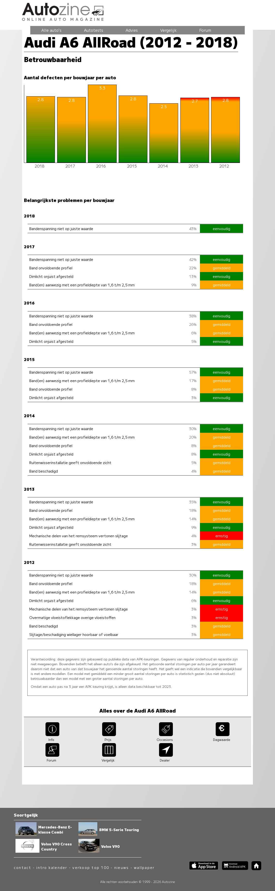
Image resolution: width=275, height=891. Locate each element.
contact (22, 867)
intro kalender (51, 867)
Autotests (93, 30)
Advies (132, 30)
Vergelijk (168, 30)
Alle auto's (51, 30)
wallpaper (144, 867)
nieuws (121, 867)
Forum (205, 30)
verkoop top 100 (90, 867)
